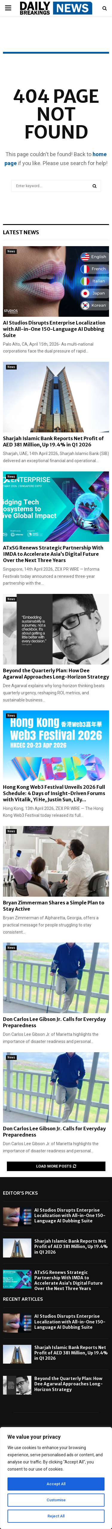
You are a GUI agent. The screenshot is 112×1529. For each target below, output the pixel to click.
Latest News (21, 232)
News (11, 251)
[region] (56, 1478)
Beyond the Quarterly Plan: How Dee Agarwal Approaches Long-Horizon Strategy (56, 674)
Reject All (56, 1516)
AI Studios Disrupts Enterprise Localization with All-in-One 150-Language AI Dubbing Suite (54, 329)
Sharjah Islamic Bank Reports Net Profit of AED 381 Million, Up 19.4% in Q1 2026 (53, 441)
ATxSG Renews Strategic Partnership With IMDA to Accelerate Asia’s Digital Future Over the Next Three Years (53, 554)
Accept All (56, 1484)
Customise (56, 1500)
